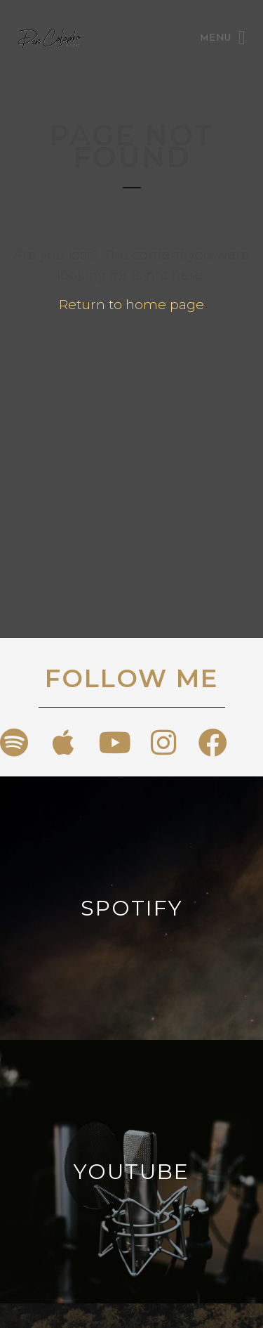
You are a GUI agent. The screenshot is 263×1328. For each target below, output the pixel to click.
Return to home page (131, 305)
